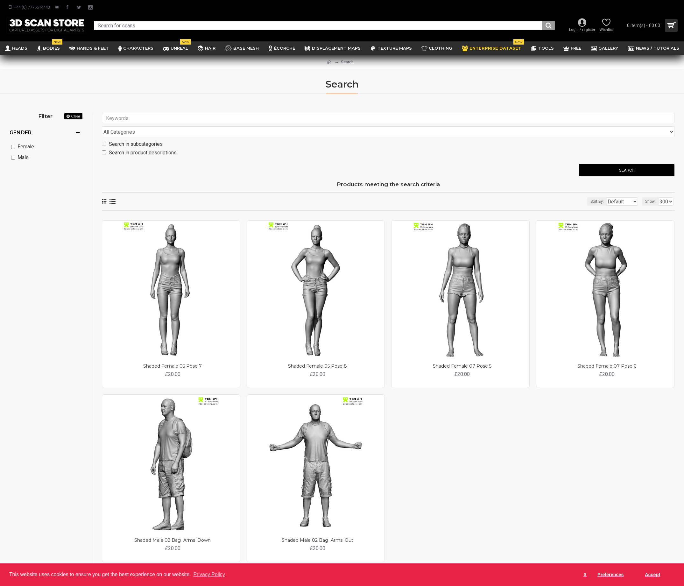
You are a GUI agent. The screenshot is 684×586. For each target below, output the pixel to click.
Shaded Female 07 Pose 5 (462, 354)
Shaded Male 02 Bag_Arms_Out (317, 528)
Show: (652, 189)
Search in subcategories (132, 132)
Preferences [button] (610, 574)
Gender (21, 133)
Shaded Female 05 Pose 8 (317, 354)
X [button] (585, 574)
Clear (76, 116)
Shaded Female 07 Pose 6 (606, 354)
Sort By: (592, 189)
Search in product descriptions (139, 141)
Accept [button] (652, 574)
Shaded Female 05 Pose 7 (172, 354)
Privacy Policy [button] (209, 574)
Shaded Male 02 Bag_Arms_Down (172, 528)
